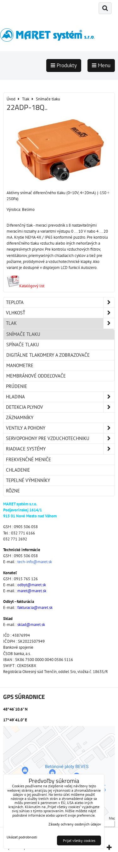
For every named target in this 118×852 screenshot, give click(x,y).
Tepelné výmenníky (28, 480)
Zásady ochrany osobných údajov (74, 824)
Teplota (60, 302)
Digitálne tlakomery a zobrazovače (48, 355)
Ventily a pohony (60, 428)
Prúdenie (16, 386)
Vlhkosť (60, 313)
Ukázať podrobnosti (22, 837)
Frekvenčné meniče (28, 459)
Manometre (19, 365)
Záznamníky (19, 417)
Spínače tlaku (22, 345)
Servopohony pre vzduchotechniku (60, 438)
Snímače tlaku (23, 334)
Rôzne (13, 491)
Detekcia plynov (60, 407)
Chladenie (18, 470)
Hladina (60, 397)
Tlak (60, 323)
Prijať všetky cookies (79, 840)
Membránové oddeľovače (36, 376)
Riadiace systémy (60, 449)
